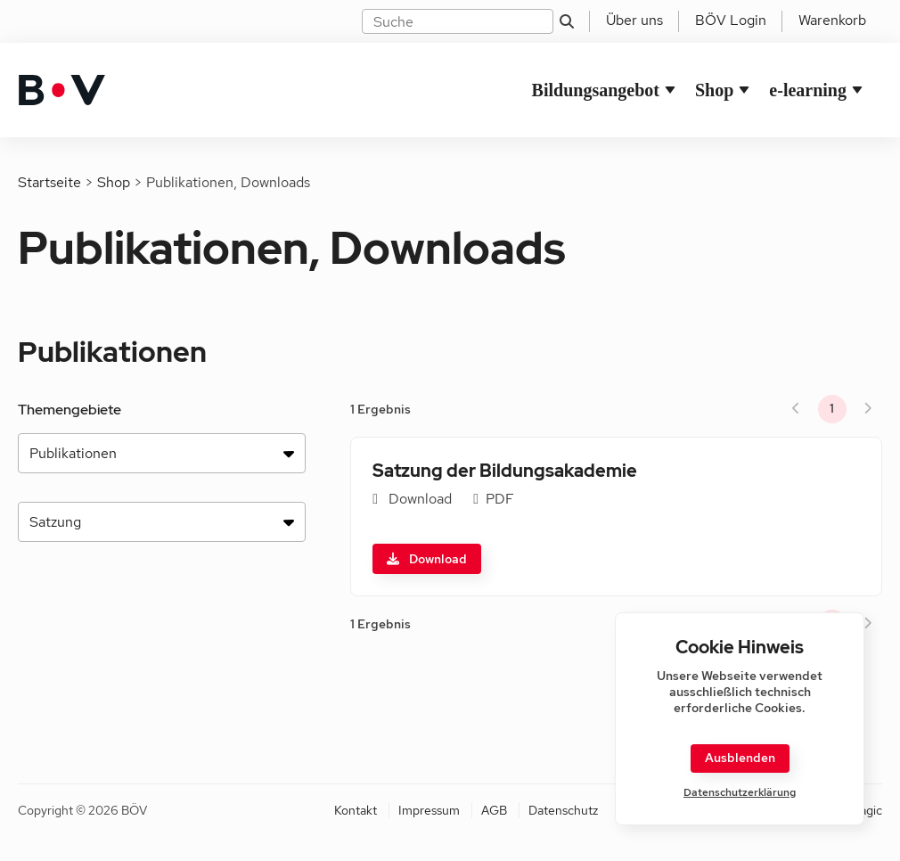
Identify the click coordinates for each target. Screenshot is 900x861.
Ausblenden (740, 758)
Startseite (49, 182)
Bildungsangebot (595, 90)
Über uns (634, 20)
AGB (494, 810)
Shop (714, 90)
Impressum (429, 810)
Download (427, 559)
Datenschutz (563, 810)
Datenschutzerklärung (739, 793)
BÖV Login (730, 20)
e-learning (808, 90)
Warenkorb (832, 20)
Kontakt (355, 810)
